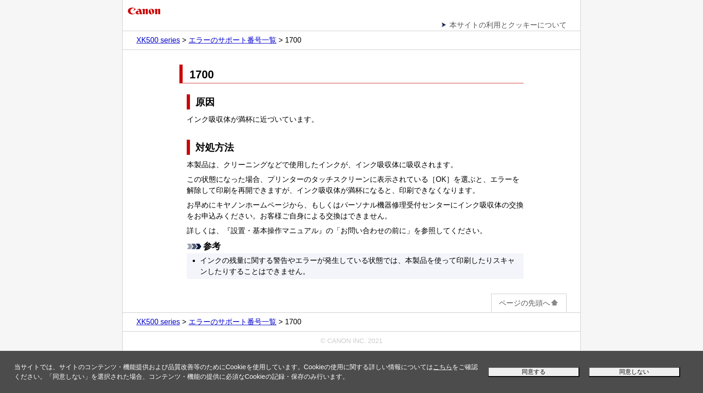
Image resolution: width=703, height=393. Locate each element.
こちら (442, 367)
